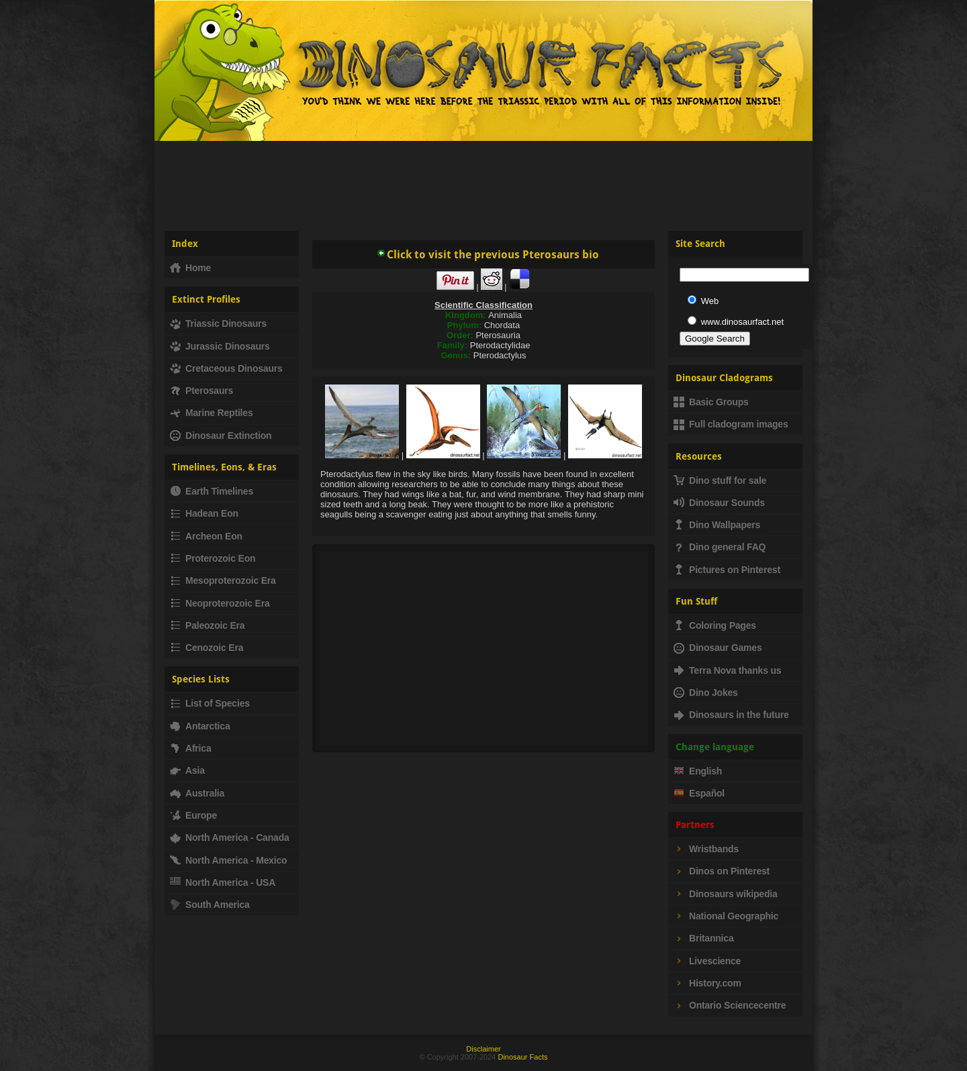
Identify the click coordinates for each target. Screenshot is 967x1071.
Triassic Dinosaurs (218, 323)
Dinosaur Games (718, 647)
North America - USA (222, 882)
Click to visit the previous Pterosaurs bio (487, 254)
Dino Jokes (706, 692)
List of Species (210, 703)
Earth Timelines (211, 491)
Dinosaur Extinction (220, 435)
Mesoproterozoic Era (223, 580)
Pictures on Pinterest (727, 569)
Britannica (703, 938)
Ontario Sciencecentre (730, 1005)
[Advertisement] (483, 180)
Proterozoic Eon (212, 558)
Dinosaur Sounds (719, 502)
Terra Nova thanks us (727, 670)
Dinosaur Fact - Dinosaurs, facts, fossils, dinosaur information (321, 76)
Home (190, 267)
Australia (197, 793)
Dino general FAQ (720, 547)
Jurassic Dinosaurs (220, 346)
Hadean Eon (204, 513)
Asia (187, 770)
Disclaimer (483, 1049)
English (698, 771)
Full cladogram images (731, 424)
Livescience (707, 961)
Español (699, 793)
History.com (707, 983)
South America (210, 904)
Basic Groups (711, 402)
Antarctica (200, 726)
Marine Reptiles (211, 412)
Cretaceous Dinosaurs (226, 368)
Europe (193, 815)
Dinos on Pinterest (722, 871)
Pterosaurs (201, 390)
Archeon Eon (206, 536)
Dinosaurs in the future (731, 714)
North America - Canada (229, 837)
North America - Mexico (228, 860)
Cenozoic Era (206, 647)
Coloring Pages (715, 625)
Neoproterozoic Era (220, 603)
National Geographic (726, 916)
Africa (190, 748)
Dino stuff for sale (720, 480)
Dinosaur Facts (522, 1057)
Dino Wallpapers (717, 524)
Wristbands (706, 849)
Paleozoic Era (207, 625)
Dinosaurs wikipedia (726, 893)
